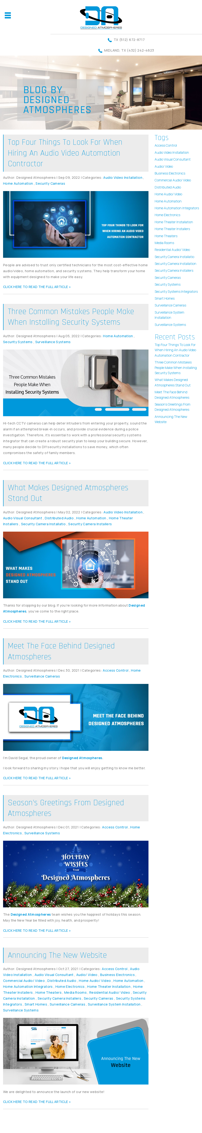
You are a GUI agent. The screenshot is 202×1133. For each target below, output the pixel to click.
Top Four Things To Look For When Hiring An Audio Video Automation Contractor (65, 153)
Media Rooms (75, 992)
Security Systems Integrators (176, 291)
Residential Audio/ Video (109, 992)
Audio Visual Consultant (22, 518)
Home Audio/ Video (95, 980)
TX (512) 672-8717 (129, 39)
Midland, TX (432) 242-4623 (129, 50)
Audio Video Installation (122, 177)
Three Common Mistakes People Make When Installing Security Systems (71, 317)
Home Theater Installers (172, 229)
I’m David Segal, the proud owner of (53, 758)
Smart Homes (36, 1004)
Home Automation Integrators (28, 986)
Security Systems (18, 342)
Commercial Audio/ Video (24, 980)
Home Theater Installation (108, 986)
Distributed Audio (59, 518)
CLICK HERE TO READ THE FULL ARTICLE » (37, 286)
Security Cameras (50, 183)
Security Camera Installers (90, 524)
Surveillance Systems (53, 342)
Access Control (115, 670)
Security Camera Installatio (43, 524)
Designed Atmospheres (82, 758)
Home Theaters (49, 992)
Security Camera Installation (175, 263)
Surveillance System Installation (114, 1004)
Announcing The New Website (57, 955)
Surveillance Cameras (42, 676)
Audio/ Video (87, 974)
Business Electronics (117, 974)
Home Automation (18, 183)
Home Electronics (70, 986)
